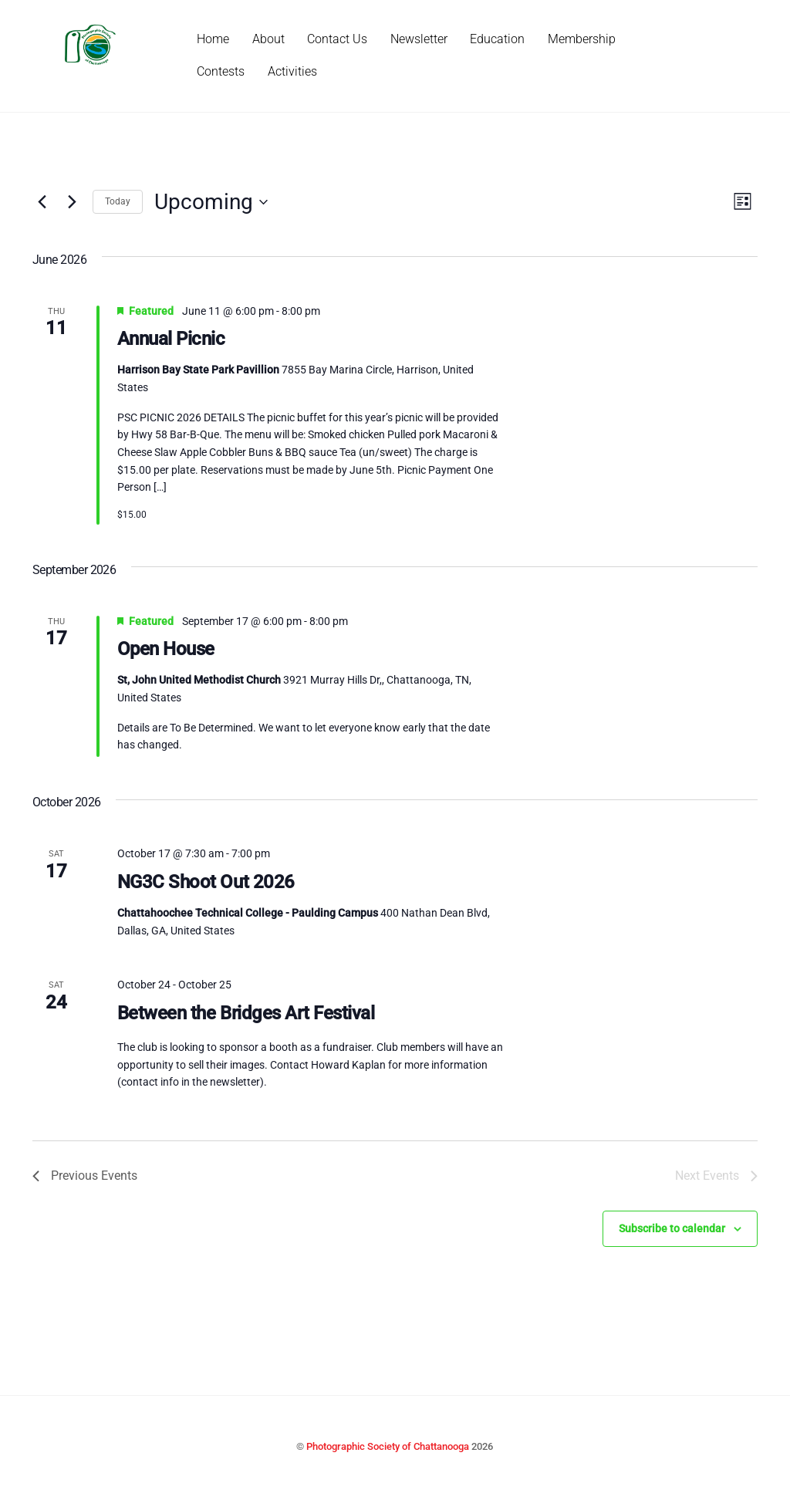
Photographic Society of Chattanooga (387, 1446)
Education (497, 39)
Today (117, 201)
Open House (165, 649)
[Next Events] (71, 202)
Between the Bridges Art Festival (246, 1013)
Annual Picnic (171, 339)
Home (213, 39)
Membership (582, 39)
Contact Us (337, 39)
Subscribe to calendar (672, 1228)
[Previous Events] (41, 202)
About (268, 39)
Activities (292, 71)
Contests (221, 71)
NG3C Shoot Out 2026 (206, 882)
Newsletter (418, 39)
